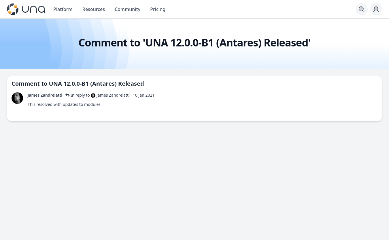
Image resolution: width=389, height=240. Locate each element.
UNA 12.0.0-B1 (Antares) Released (96, 83)
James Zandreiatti (45, 95)
